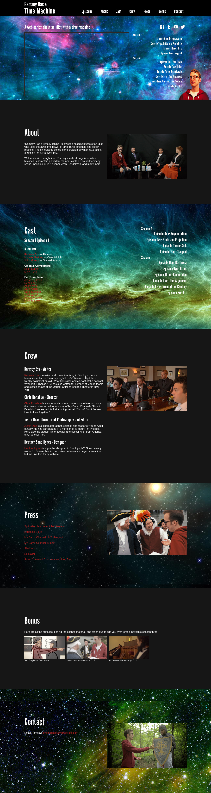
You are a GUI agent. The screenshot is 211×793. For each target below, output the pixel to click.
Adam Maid (30, 286)
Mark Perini (30, 271)
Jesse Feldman (33, 280)
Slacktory (29, 548)
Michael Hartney (33, 257)
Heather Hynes (33, 448)
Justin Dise (30, 426)
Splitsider (29, 554)
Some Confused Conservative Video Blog (48, 559)
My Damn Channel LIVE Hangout (43, 537)
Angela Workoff (33, 297)
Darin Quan (31, 288)
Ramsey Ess (31, 254)
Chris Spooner (32, 291)
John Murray (31, 260)
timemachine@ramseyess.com (60, 732)
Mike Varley (31, 294)
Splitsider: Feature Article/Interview (44, 526)
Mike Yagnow (32, 300)
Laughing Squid (33, 532)
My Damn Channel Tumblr (39, 543)
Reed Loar (30, 283)
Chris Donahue (33, 403)
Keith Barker (31, 268)
